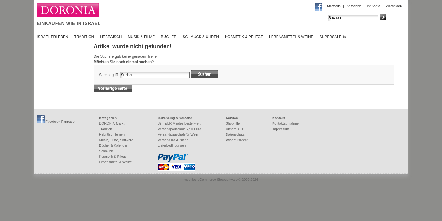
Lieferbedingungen (172, 145)
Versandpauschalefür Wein (178, 134)
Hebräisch (111, 37)
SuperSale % (333, 37)
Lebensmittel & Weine (291, 37)
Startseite (334, 6)
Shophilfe (233, 123)
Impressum (280, 129)
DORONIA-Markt (112, 123)
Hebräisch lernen (112, 134)
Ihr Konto (373, 6)
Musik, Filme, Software (116, 140)
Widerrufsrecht (237, 140)
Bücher (168, 37)
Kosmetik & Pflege (244, 37)
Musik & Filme (141, 37)
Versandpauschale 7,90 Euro (179, 129)
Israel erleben (52, 37)
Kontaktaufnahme (285, 123)
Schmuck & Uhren (201, 37)
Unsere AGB (235, 129)
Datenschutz (235, 134)
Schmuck (106, 151)
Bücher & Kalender (113, 145)
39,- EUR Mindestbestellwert (179, 123)
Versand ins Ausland (173, 140)
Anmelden (354, 6)
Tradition (84, 37)
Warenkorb (394, 6)
